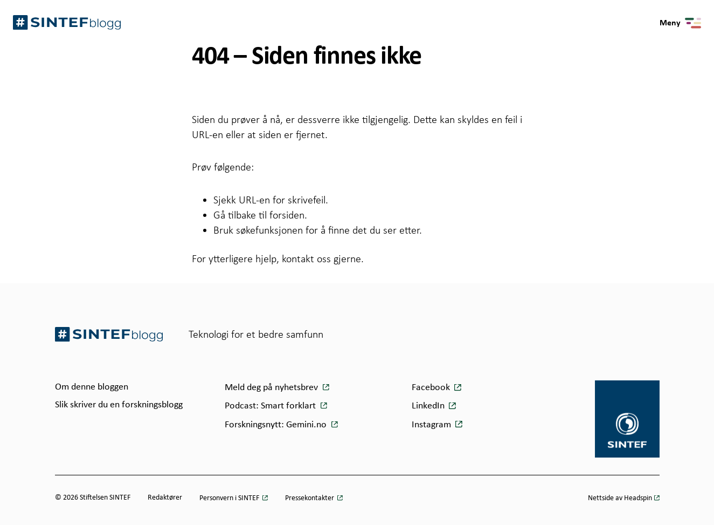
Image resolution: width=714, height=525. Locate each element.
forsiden (286, 214)
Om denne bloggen (91, 387)
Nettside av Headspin (620, 498)
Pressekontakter (310, 498)
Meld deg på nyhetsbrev (272, 388)
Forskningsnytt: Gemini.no (277, 425)
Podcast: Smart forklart (271, 406)
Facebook (431, 388)
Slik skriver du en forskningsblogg (119, 405)
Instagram (431, 425)
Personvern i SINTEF (230, 498)
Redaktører (165, 498)
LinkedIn (428, 406)
